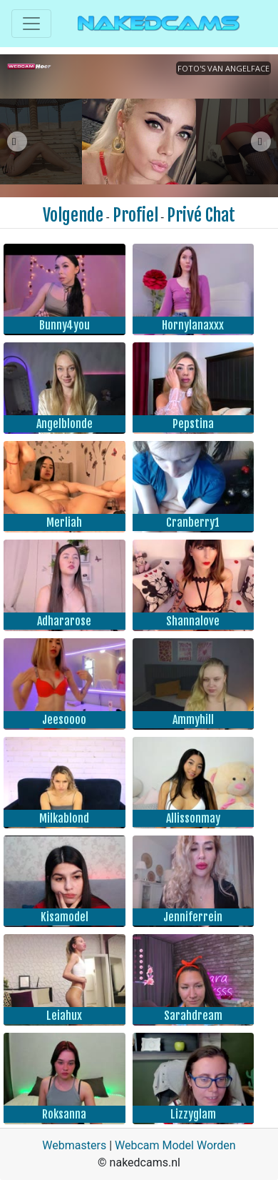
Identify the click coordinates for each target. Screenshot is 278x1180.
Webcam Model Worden (175, 1145)
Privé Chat (201, 215)
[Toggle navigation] (31, 23)
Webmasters (74, 1145)
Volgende (73, 215)
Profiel (135, 215)
